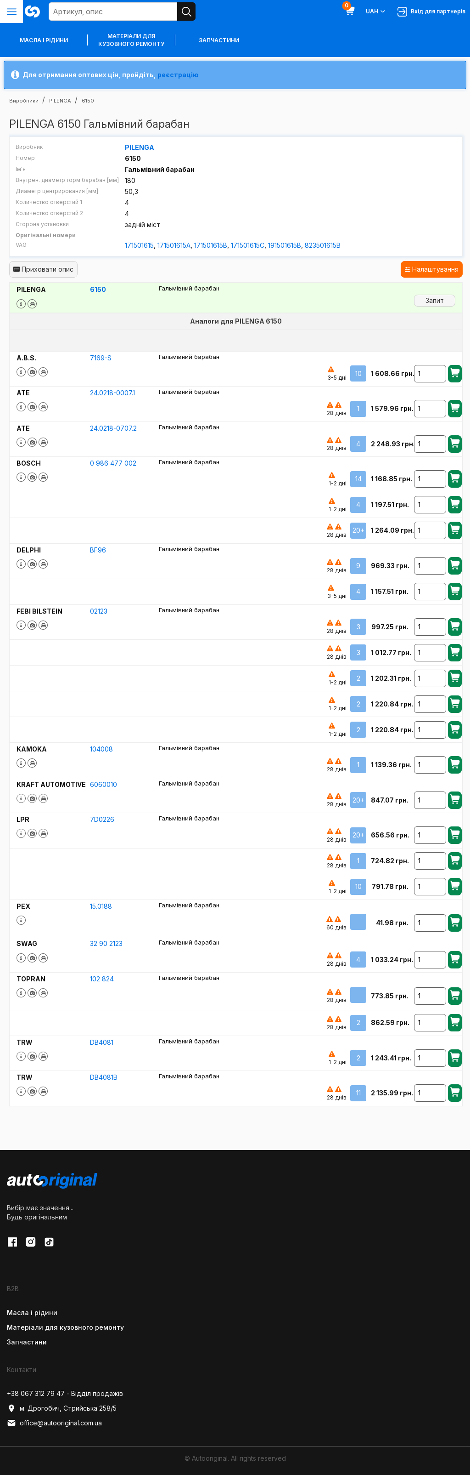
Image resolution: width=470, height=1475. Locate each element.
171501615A (173, 245)
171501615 (139, 245)
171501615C (247, 245)
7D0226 (102, 819)
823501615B (323, 245)
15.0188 (101, 906)
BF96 (98, 550)
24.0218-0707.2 (113, 428)
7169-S (101, 358)
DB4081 (101, 1042)
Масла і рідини (32, 1312)
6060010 (103, 784)
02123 (98, 611)
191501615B (284, 245)
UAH (376, 11)
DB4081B (104, 1077)
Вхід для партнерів (431, 12)
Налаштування (432, 269)
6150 (98, 289)
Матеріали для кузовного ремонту (131, 40)
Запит (434, 300)
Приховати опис (43, 269)
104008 (101, 749)
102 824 (102, 979)
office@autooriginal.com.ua (54, 1423)
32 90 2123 (106, 943)
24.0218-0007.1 (112, 393)
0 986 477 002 (113, 463)
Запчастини (219, 40)
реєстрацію (178, 75)
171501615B (210, 245)
